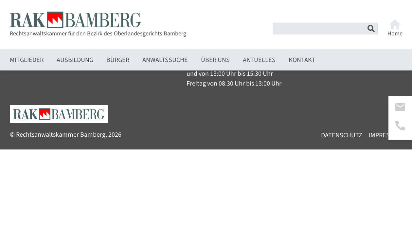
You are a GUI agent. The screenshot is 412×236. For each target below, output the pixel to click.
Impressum (386, 135)
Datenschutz (341, 135)
